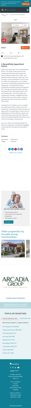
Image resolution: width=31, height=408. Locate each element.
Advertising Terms (15, 388)
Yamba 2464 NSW (7, 350)
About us (15, 378)
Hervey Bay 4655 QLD (9, 333)
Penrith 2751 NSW (8, 353)
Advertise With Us (15, 393)
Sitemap (15, 390)
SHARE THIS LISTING (15, 153)
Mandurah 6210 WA (8, 340)
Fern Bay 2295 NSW (8, 336)
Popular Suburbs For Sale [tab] (10, 318)
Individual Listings (15, 395)
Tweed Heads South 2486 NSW (12, 330)
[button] (16, 25)
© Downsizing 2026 (16, 406)
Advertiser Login (15, 397)
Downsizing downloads (15, 376)
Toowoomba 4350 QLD (9, 346)
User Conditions (15, 382)
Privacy (15, 384)
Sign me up (26, 4)
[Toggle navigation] (2, 10)
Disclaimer (15, 386)
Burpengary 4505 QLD (9, 343)
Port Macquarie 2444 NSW (10, 327)
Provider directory (15, 374)
